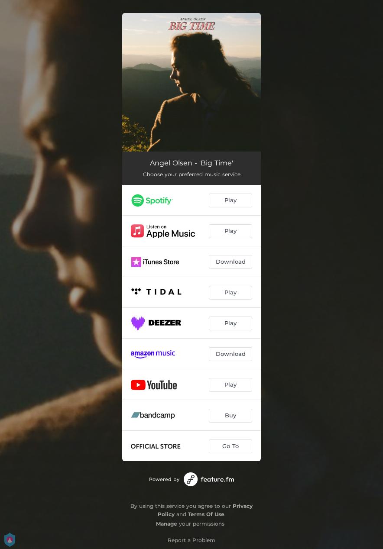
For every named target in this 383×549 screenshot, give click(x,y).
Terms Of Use (206, 514)
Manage (166, 523)
